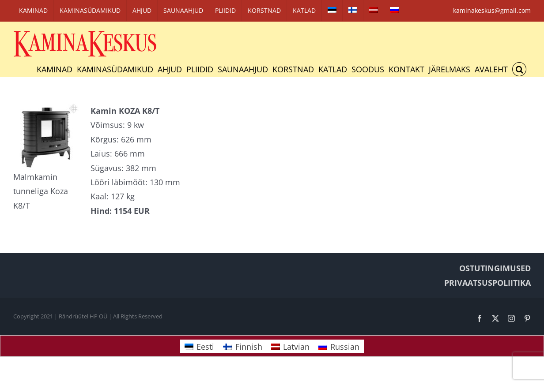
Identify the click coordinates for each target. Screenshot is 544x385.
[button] (519, 69)
